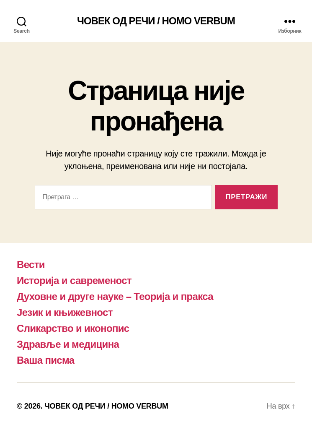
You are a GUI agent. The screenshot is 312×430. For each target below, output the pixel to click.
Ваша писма (45, 360)
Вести (31, 264)
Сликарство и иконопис (73, 328)
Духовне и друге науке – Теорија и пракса (115, 296)
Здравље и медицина (68, 344)
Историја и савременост (74, 280)
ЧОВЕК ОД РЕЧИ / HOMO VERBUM (156, 21)
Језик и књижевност (65, 312)
